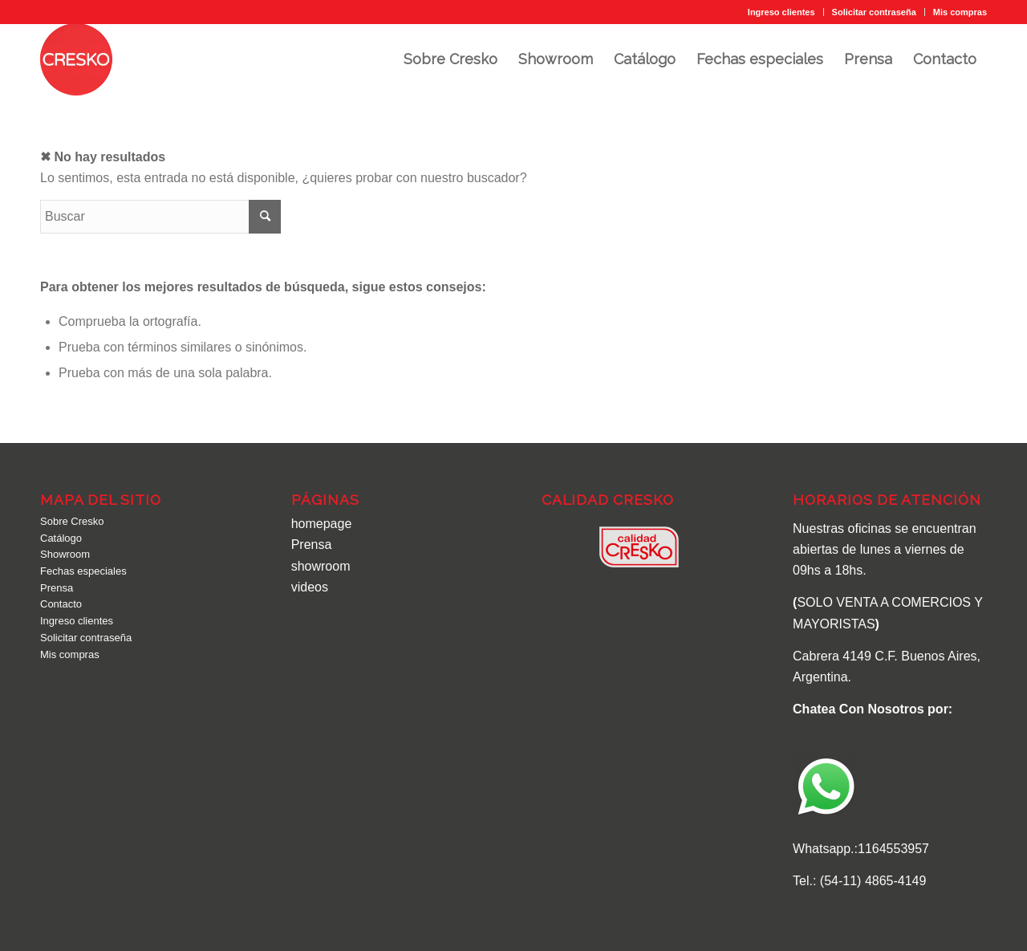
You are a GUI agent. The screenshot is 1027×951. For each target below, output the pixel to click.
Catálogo (61, 538)
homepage (321, 523)
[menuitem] (782, 12)
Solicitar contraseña (874, 12)
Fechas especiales (83, 571)
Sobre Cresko (72, 521)
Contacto (61, 604)
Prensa (56, 588)
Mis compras (960, 12)
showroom (321, 566)
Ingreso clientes (781, 12)
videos (309, 587)
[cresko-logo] (76, 59)
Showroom (65, 554)
